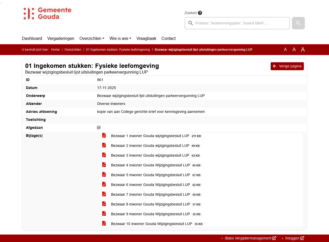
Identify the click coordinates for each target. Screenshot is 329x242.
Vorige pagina (287, 66)
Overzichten (90, 38)
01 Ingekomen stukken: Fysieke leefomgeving (118, 49)
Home (55, 49)
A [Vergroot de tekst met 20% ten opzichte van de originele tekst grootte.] (294, 49)
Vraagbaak (146, 38)
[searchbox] (237, 23)
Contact (168, 38)
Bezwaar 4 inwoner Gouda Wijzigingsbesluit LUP (152, 165)
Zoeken (191, 13)
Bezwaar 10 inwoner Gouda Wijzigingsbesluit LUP (153, 224)
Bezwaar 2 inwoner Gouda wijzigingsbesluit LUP (152, 146)
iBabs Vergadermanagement (250, 238)
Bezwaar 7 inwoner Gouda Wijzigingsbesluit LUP (152, 194)
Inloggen (294, 238)
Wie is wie (118, 38)
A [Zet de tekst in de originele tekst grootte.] (285, 49)
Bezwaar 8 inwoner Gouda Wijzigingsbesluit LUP (152, 204)
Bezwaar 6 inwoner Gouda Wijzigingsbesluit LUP (152, 185)
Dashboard (32, 38)
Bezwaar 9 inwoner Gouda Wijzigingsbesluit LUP (152, 214)
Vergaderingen (60, 38)
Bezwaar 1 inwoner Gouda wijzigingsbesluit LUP (152, 136)
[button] (298, 23)
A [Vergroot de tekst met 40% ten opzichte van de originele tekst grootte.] (303, 50)
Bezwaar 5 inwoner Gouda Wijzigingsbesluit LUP (152, 175)
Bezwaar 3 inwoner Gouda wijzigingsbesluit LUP (152, 155)
